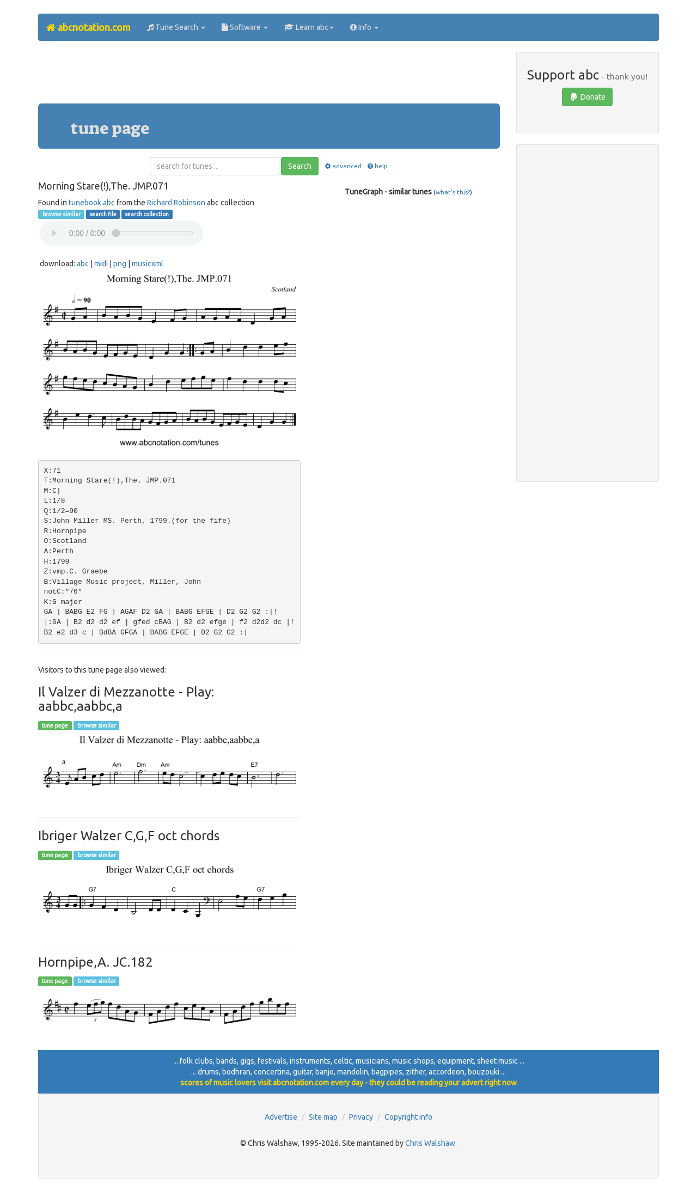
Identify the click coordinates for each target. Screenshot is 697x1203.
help (377, 165)
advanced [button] (342, 165)
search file (103, 214)
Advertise (281, 1117)
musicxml (147, 263)
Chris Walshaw (430, 1143)
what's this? (453, 192)
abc (83, 263)
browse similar (61, 214)
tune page (54, 725)
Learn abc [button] (309, 27)
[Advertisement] (269, 76)
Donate (587, 97)
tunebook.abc (92, 202)
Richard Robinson (176, 202)
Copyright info (408, 1117)
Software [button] (245, 27)
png (119, 263)
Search (299, 166)
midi (101, 263)
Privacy (361, 1117)
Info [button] (364, 27)
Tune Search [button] (176, 27)
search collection (147, 214)
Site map (323, 1117)
